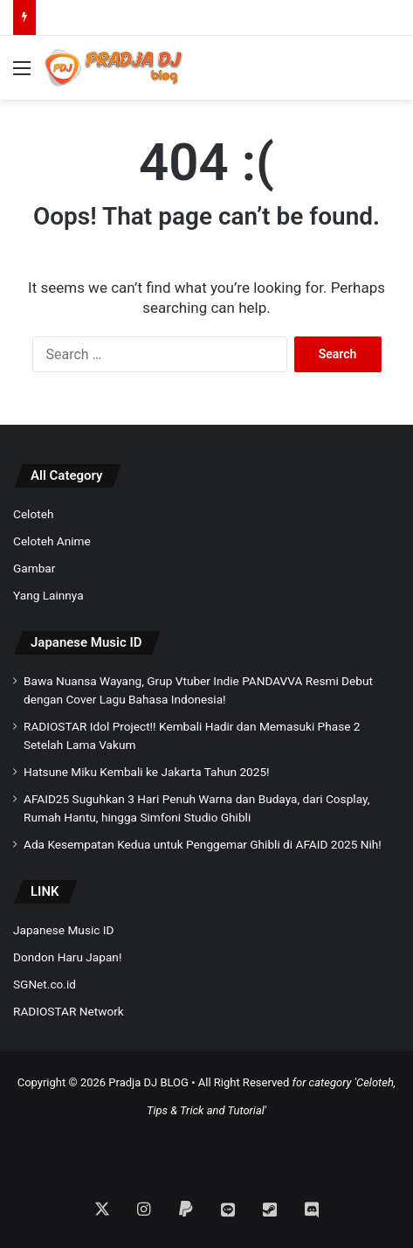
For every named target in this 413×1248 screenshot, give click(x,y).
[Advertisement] (207, 1146)
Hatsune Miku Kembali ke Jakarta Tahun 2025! (147, 772)
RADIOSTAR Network (68, 1011)
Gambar (34, 568)
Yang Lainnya (48, 595)
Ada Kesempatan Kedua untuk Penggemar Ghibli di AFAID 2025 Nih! (203, 844)
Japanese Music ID (86, 642)
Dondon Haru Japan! (67, 957)
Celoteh (33, 514)
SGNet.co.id (44, 984)
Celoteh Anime (52, 541)
